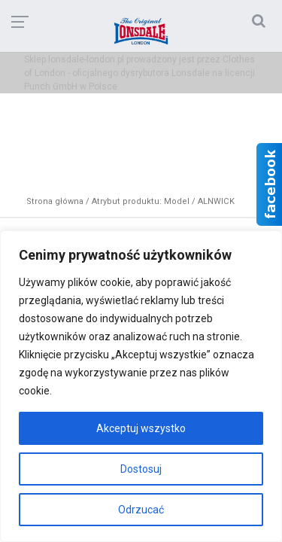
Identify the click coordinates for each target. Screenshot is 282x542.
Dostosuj (141, 469)
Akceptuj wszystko (141, 428)
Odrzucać (141, 510)
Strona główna (54, 201)
